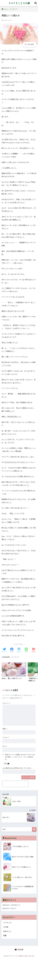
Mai (12, 908)
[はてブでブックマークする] (19, 650)
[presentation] (15, 784)
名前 (5, 729)
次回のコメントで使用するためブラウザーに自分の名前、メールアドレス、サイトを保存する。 (20, 757)
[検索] (34, 829)
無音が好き (6, 905)
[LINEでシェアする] (26, 650)
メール (5, 737)
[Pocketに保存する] (34, 650)
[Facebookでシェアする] (12, 650)
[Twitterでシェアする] (4, 650)
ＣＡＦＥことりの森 (19, 3)
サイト (4, 746)
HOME (19, 949)
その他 (5, 927)
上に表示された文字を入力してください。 (17, 768)
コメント (6, 703)
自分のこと (7, 931)
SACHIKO (14, 905)
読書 (4, 935)
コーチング (15, 657)
